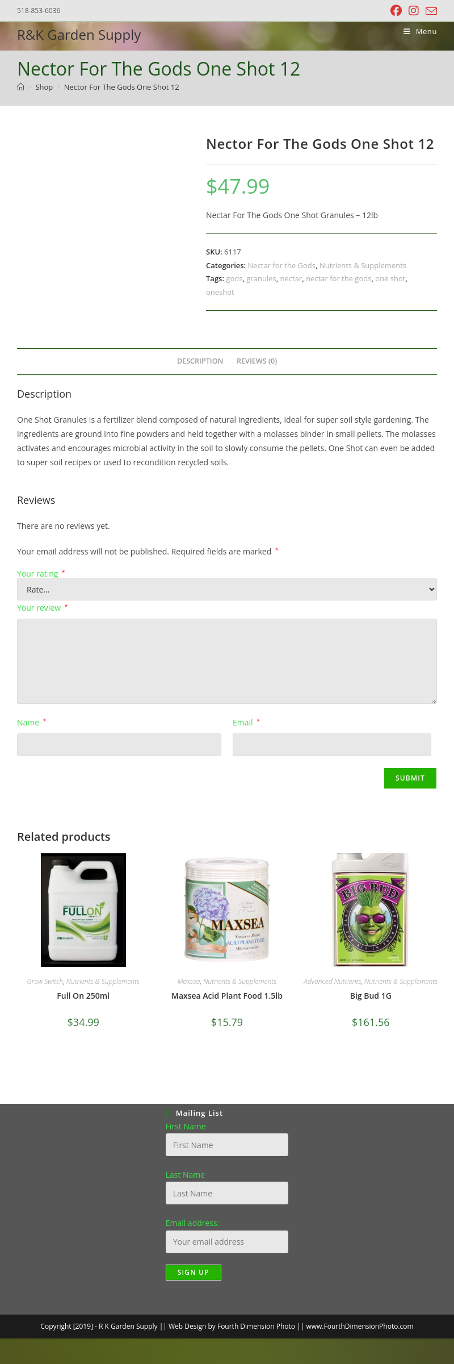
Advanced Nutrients (332, 981)
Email (246, 722)
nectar (291, 278)
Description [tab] (200, 361)
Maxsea (189, 981)
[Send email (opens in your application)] (429, 11)
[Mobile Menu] (416, 31)
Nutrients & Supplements (363, 265)
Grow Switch (45, 981)
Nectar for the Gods (282, 265)
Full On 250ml (83, 995)
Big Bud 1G (371, 995)
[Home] (20, 87)
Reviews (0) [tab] (257, 361)
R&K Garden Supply (79, 34)
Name (31, 722)
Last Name (185, 1174)
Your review (42, 607)
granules (261, 278)
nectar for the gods (338, 278)
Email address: (193, 1222)
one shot (390, 278)
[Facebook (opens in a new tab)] (396, 10)
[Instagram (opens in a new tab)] (413, 10)
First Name (186, 1126)
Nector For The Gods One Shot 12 (121, 87)
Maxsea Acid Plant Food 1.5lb (227, 995)
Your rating (41, 574)
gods (234, 278)
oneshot (220, 292)
